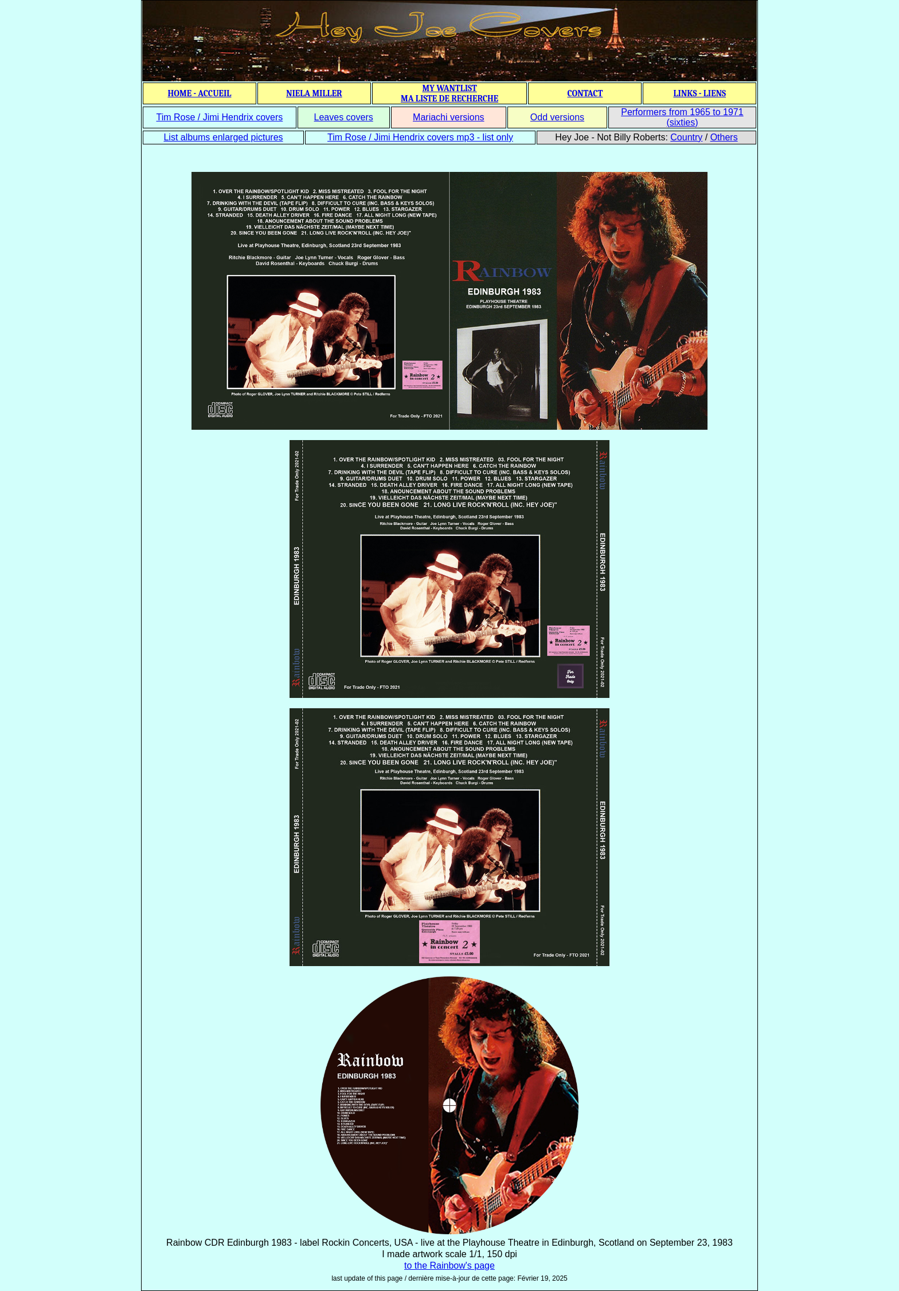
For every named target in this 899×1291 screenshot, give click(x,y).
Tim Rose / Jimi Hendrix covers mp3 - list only (420, 137)
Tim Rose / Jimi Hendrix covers (219, 117)
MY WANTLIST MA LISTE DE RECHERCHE (449, 93)
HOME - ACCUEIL (200, 93)
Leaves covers (343, 117)
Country (686, 137)
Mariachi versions (448, 117)
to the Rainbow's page (449, 1265)
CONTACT (585, 93)
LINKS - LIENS (699, 93)
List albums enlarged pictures (223, 137)
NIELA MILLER (314, 93)
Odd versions (557, 117)
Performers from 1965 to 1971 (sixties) (682, 117)
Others (724, 137)
